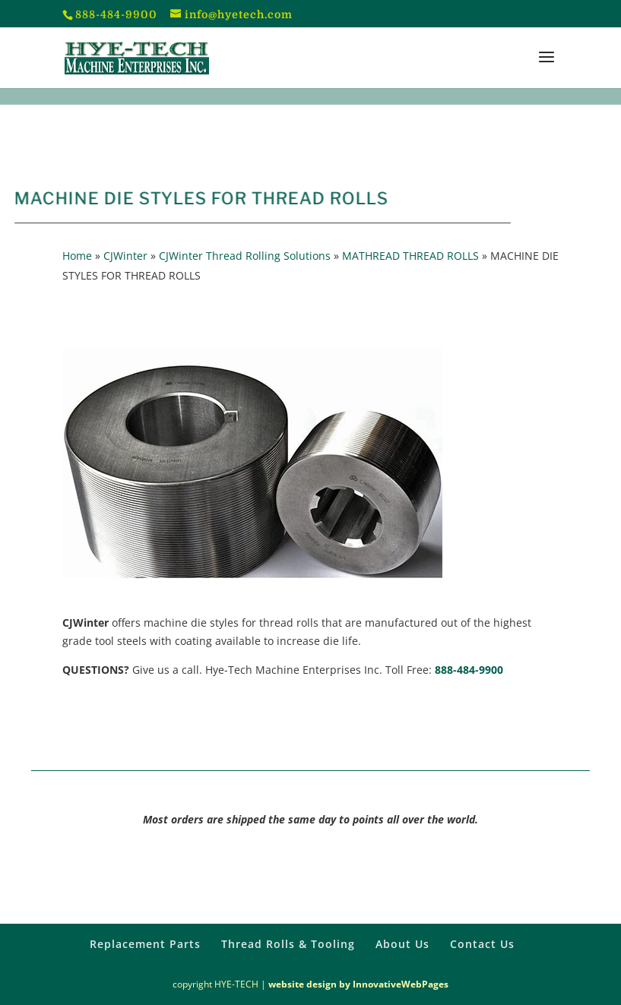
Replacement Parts (145, 944)
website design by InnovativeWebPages (358, 984)
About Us (402, 944)
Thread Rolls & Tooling (288, 944)
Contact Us (482, 944)
